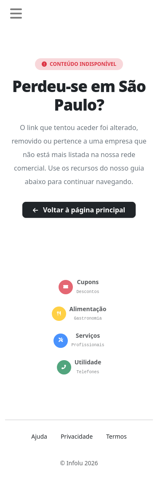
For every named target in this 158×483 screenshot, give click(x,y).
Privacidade (77, 436)
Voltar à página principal (79, 209)
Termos (116, 436)
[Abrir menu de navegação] (16, 13)
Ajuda (39, 436)
